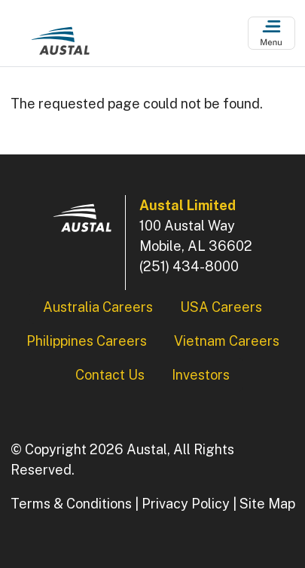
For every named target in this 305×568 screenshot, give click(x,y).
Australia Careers (98, 307)
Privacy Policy (186, 504)
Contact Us (110, 375)
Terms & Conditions (71, 504)
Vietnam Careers (226, 341)
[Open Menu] (271, 33)
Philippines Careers (86, 341)
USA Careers (221, 307)
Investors (201, 375)
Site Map (267, 504)
